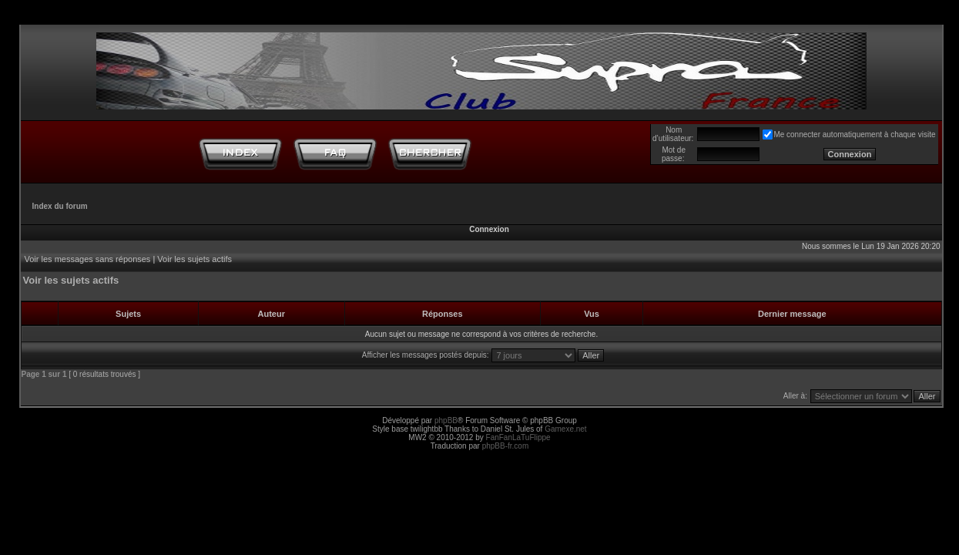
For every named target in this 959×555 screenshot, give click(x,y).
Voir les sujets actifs (194, 259)
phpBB (446, 420)
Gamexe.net (565, 429)
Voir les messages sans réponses (88, 259)
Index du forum (60, 206)
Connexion (489, 229)
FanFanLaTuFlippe (518, 437)
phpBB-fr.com (505, 446)
